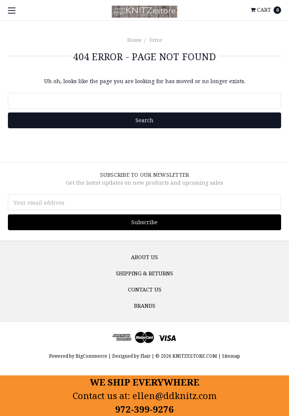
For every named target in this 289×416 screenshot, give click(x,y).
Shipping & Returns (144, 273)
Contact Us (144, 289)
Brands (144, 305)
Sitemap (230, 356)
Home (134, 39)
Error (155, 39)
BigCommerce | (93, 356)
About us (144, 257)
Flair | (147, 356)
